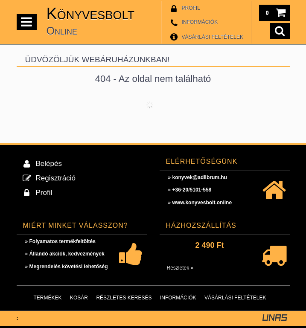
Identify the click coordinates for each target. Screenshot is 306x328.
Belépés (49, 164)
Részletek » (180, 268)
